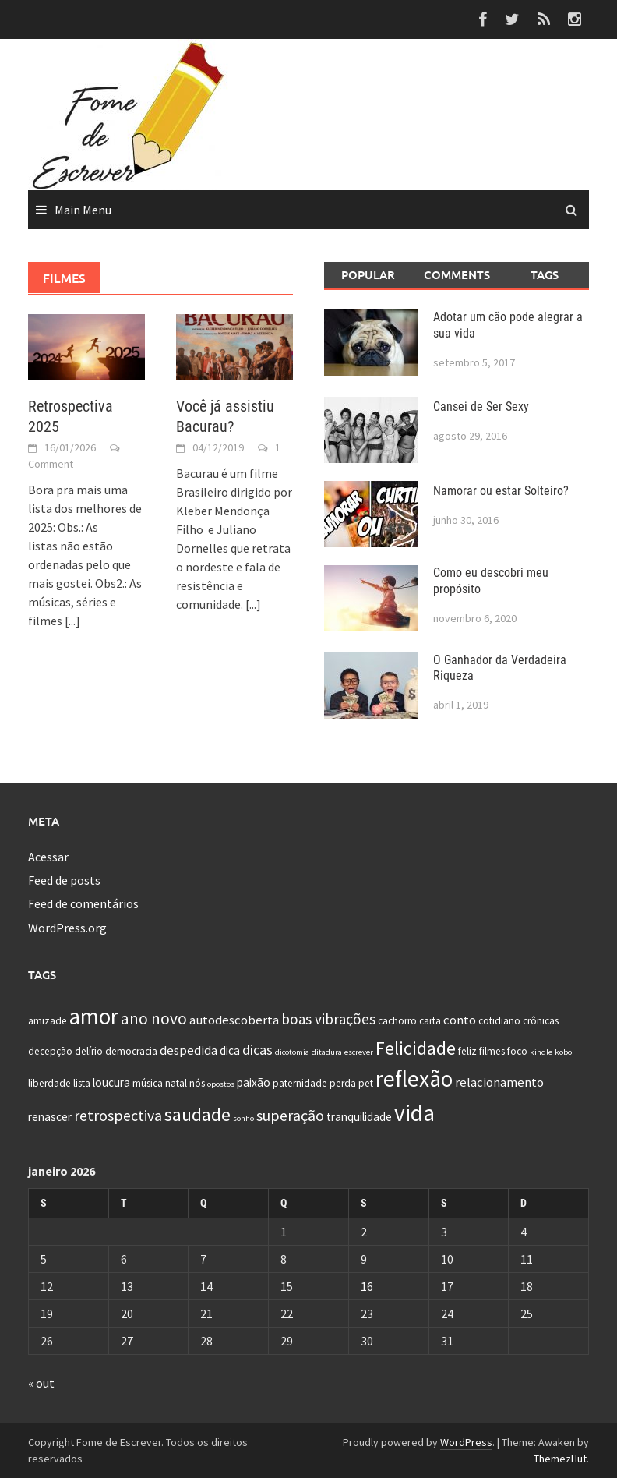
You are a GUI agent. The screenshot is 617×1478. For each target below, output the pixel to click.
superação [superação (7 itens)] (290, 1115)
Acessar (48, 857)
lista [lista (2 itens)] (81, 1083)
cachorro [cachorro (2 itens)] (397, 1020)
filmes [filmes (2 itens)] (492, 1051)
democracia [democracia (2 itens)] (131, 1051)
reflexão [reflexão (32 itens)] (414, 1078)
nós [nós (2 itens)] (197, 1083)
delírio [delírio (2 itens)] (89, 1051)
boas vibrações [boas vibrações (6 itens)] (328, 1018)
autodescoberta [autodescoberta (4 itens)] (234, 1019)
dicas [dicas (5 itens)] (257, 1050)
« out (41, 1383)
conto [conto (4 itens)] (459, 1019)
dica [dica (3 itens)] (230, 1050)
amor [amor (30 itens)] (93, 1016)
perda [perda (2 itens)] (343, 1083)
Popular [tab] (368, 274)
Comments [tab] (457, 274)
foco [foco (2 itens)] (517, 1051)
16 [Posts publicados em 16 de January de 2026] (367, 1286)
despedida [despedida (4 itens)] (188, 1050)
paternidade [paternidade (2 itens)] (300, 1083)
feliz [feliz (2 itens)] (467, 1051)
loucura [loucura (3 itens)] (111, 1082)
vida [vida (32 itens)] (414, 1112)
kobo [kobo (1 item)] (563, 1052)
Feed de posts (64, 880)
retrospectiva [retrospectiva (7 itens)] (118, 1115)
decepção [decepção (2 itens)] (50, 1051)
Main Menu (83, 209)
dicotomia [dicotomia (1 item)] (292, 1052)
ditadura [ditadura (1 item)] (327, 1052)
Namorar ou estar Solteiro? (501, 490)
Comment (50, 464)
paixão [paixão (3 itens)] (253, 1082)
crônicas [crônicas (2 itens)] (541, 1020)
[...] (72, 620)
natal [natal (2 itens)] (176, 1083)
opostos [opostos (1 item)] (220, 1084)
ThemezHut (560, 1458)
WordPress (466, 1442)
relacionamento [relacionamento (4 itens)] (499, 1082)
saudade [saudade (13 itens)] (197, 1114)
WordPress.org (67, 927)
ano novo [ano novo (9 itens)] (154, 1018)
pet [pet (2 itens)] (365, 1083)
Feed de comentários (83, 903)
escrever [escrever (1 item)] (358, 1052)
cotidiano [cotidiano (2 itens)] (499, 1020)
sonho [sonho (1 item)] (243, 1118)
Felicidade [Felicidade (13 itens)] (415, 1048)
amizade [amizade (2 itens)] (47, 1020)
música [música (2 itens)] (147, 1083)
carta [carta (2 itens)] (430, 1020)
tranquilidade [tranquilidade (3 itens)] (359, 1116)
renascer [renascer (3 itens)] (50, 1116)
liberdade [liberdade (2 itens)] (49, 1083)
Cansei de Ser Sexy (481, 406)
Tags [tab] (545, 274)
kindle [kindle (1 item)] (541, 1052)
